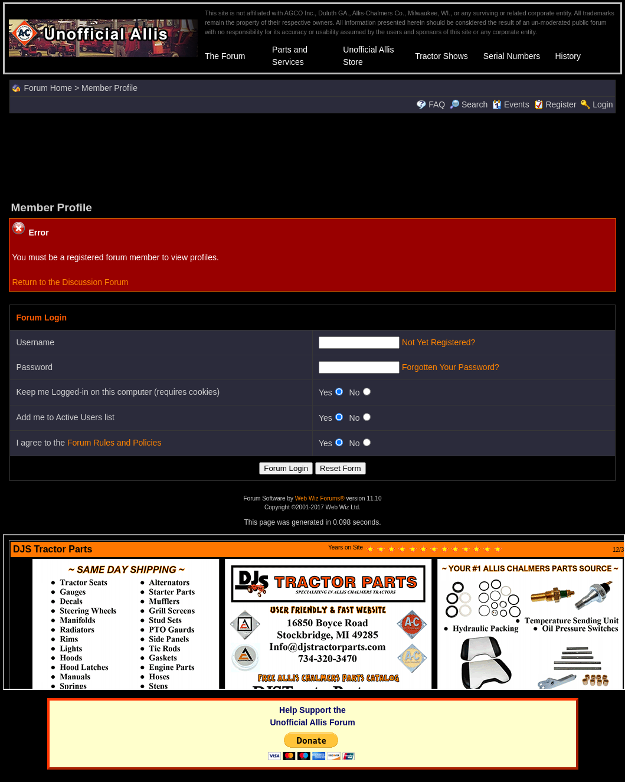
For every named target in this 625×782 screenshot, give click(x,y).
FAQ (436, 104)
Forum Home (48, 88)
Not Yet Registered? (439, 342)
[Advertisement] (313, 155)
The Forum (225, 56)
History (568, 56)
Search (468, 104)
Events (510, 104)
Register (560, 104)
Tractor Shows (441, 56)
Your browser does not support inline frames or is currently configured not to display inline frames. (314, 612)
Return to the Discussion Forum (70, 282)
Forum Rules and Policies (114, 442)
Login (603, 104)
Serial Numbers (511, 56)
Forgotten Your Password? (450, 367)
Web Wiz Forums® (320, 498)
